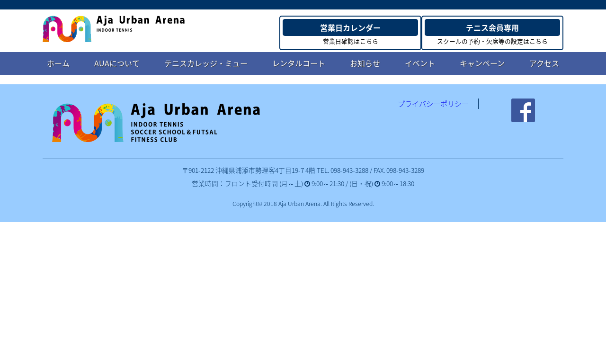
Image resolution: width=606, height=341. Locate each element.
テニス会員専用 (492, 27)
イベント (420, 63)
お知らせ (365, 63)
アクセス (544, 63)
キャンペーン (482, 63)
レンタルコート (298, 63)
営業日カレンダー (350, 27)
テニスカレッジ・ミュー (206, 63)
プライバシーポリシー (433, 104)
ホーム (58, 63)
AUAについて (117, 63)
